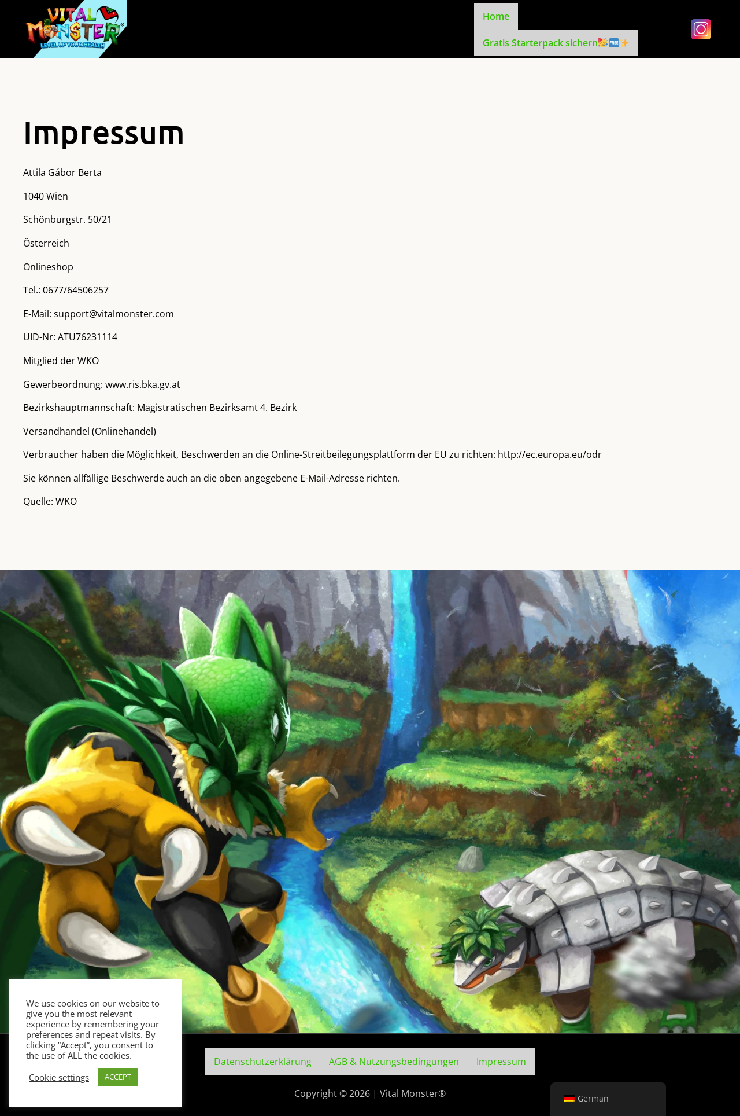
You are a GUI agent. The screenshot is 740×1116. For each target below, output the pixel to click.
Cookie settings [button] (59, 1077)
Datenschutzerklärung (263, 1061)
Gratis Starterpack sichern (556, 42)
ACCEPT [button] (118, 1076)
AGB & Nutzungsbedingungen (394, 1061)
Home (496, 16)
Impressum (501, 1061)
